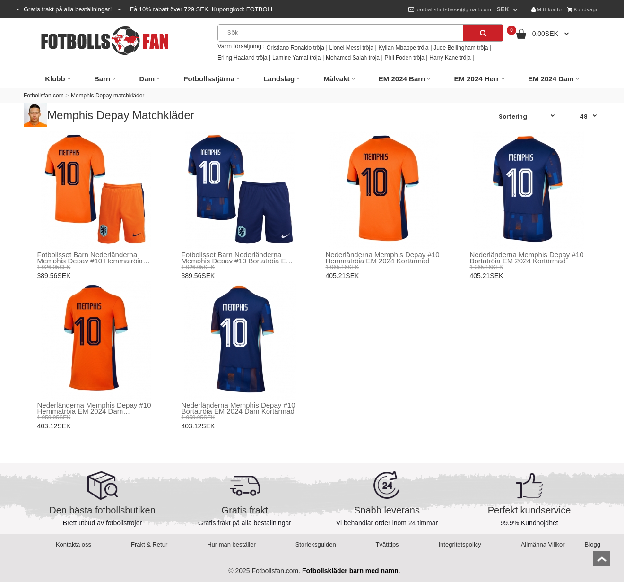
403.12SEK (54, 426)
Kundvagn (583, 9)
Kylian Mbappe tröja (403, 47)
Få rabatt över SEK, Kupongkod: (202, 9)
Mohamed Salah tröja (353, 57)
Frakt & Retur (149, 544)
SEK (503, 9)
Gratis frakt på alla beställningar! (68, 9)
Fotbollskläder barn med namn (350, 570)
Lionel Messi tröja (351, 47)
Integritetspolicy (460, 544)
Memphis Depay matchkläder (107, 95)
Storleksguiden (315, 544)
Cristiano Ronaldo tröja (295, 47)
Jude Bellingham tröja (460, 47)
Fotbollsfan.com (44, 95)
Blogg (592, 544)
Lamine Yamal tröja (296, 57)
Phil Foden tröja (405, 57)
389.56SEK (54, 275)
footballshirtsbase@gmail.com (449, 9)
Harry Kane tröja (449, 57)
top (601, 562)
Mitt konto (546, 9)
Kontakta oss (73, 544)
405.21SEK (342, 275)
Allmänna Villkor (543, 544)
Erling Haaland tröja (242, 57)
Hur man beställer (231, 544)
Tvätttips (387, 544)
